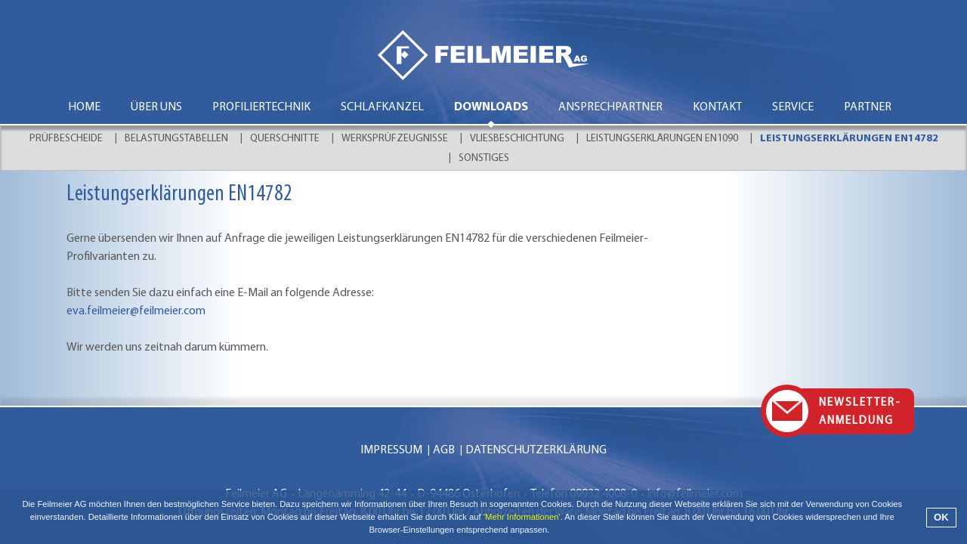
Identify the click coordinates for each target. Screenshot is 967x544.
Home (84, 107)
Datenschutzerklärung (536, 450)
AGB (444, 450)
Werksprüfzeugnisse (394, 138)
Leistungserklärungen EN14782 (849, 138)
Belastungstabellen (176, 138)
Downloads (491, 107)
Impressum (391, 450)
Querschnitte (285, 138)
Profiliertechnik (261, 107)
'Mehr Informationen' (522, 516)
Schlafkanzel (382, 107)
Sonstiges (484, 158)
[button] (554, 531)
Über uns (156, 107)
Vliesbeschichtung (517, 138)
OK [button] (941, 517)
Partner (867, 107)
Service (793, 107)
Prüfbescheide (66, 138)
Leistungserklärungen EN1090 (662, 138)
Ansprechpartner (610, 107)
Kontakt (717, 107)
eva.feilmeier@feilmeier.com (135, 311)
